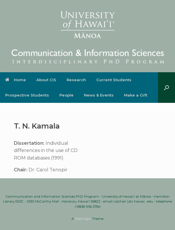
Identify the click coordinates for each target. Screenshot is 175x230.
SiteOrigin (83, 219)
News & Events (99, 95)
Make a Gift (135, 95)
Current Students (113, 79)
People (66, 95)
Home (15, 79)
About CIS (46, 79)
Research (76, 79)
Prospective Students (27, 95)
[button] (166, 87)
